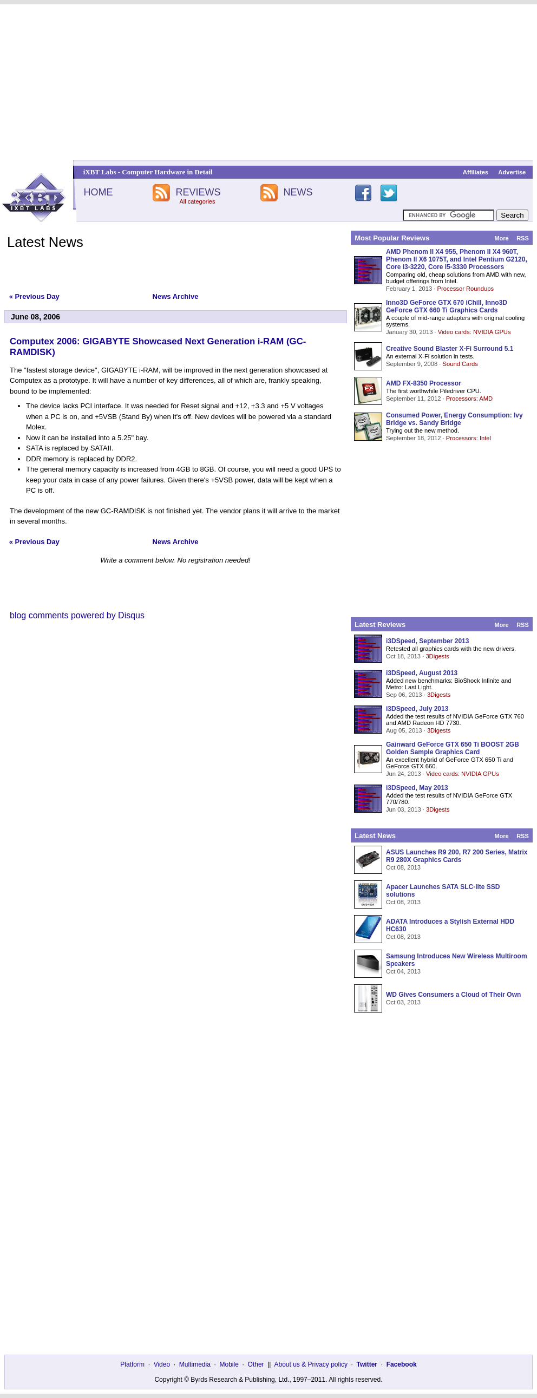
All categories (197, 201)
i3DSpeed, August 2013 (421, 673)
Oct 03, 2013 (403, 1002)
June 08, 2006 (35, 316)
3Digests (437, 656)
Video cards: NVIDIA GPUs (474, 332)
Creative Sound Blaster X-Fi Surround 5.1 (449, 348)
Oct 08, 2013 (403, 867)
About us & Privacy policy (310, 1364)
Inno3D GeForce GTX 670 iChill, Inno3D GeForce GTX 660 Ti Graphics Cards (446, 306)
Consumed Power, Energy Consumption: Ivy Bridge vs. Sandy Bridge (454, 419)
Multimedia (195, 1364)
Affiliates (475, 172)
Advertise (512, 172)
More (501, 238)
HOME (98, 192)
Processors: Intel (468, 438)
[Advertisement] (268, 82)
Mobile (229, 1364)
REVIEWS (197, 192)
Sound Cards (459, 364)
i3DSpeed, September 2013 (427, 641)
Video (162, 1364)
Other (256, 1364)
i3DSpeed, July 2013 (417, 709)
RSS (522, 238)
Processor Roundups (465, 288)
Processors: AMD (469, 398)
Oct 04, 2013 (403, 971)
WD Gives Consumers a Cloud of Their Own (453, 994)
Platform (132, 1364)
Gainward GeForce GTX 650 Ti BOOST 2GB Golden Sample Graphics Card (452, 748)
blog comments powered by (77, 615)
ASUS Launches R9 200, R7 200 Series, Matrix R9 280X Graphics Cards (456, 856)
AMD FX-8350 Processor (423, 383)
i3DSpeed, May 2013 (417, 788)
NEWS (298, 192)
